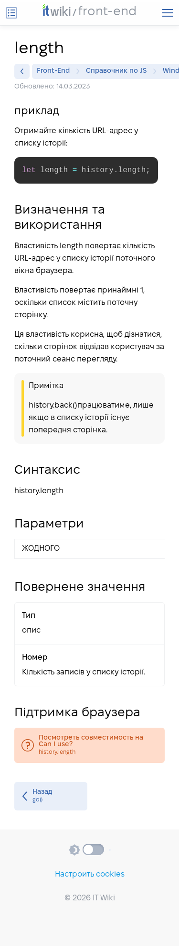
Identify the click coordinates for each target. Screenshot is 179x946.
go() (50, 796)
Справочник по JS (118, 71)
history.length (89, 745)
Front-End (55, 71)
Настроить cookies (90, 874)
